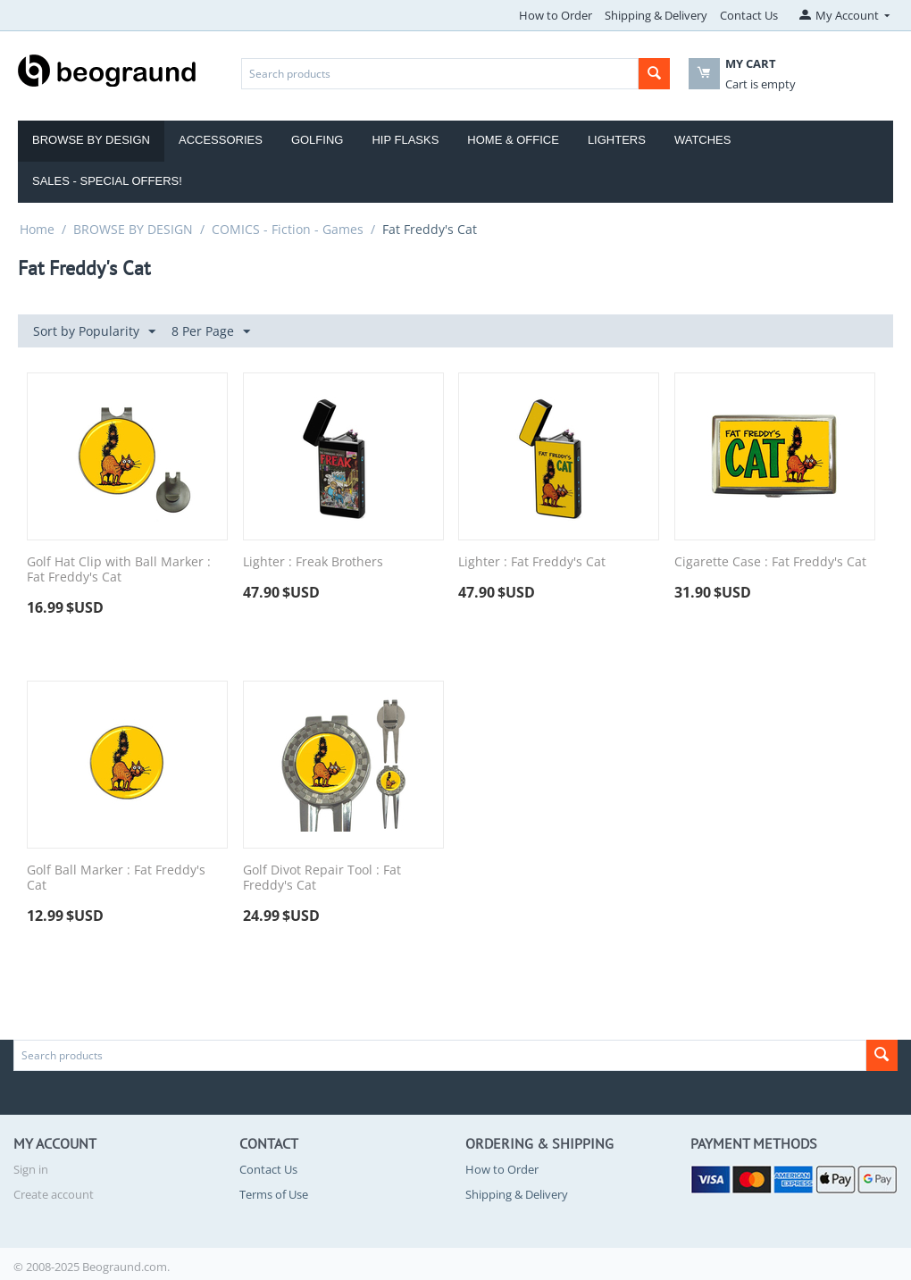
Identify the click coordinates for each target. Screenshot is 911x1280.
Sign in (30, 1169)
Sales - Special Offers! (107, 181)
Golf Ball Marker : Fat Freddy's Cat (116, 878)
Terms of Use (273, 1194)
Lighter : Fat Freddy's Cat (532, 562)
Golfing (317, 139)
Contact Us (749, 15)
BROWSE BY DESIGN (133, 229)
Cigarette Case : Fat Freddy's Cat (770, 562)
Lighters (617, 139)
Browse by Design (91, 139)
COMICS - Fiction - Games (288, 229)
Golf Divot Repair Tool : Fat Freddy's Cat (322, 878)
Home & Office (513, 139)
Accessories (221, 139)
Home (37, 229)
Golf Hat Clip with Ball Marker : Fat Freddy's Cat (119, 570)
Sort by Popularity (94, 331)
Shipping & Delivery (656, 15)
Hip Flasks (405, 139)
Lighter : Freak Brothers (313, 562)
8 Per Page (210, 331)
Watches (702, 139)
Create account (53, 1194)
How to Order (555, 15)
